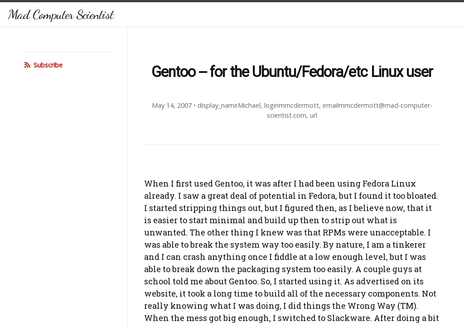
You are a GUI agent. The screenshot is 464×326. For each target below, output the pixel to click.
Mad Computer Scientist (60, 14)
